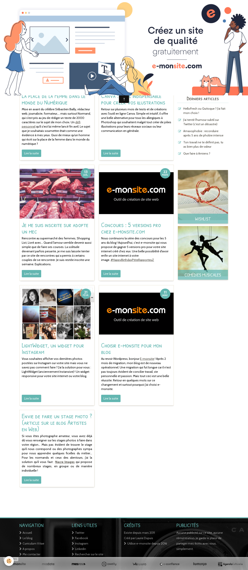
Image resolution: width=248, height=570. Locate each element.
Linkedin (80, 549)
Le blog (27, 538)
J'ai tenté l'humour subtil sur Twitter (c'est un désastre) (201, 122)
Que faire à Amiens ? (196, 153)
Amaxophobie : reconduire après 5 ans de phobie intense (203, 133)
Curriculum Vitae (33, 543)
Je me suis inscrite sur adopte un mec (55, 227)
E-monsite (147, 359)
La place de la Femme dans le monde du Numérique (54, 98)
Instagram (81, 543)
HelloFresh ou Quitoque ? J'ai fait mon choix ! (204, 111)
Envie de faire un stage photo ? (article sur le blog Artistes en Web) (57, 422)
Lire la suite (31, 153)
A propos (29, 549)
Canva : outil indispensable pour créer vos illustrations (133, 98)
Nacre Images (65, 462)
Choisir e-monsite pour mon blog (131, 348)
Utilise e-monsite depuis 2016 (147, 543)
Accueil (27, 533)
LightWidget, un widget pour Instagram (53, 348)
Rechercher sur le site (89, 554)
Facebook (81, 538)
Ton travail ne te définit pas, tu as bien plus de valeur (203, 144)
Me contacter (31, 554)
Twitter (79, 533)
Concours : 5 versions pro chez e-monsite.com (131, 227)
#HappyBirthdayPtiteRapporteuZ (132, 260)
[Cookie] (9, 561)
